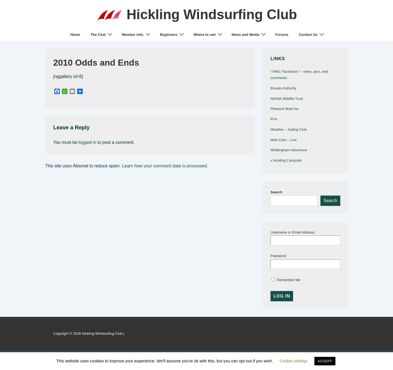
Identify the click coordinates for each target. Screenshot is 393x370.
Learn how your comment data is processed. (165, 166)
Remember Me (286, 280)
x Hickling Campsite (286, 160)
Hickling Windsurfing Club (212, 14)
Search (276, 192)
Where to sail (208, 34)
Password (278, 256)
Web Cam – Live (283, 140)
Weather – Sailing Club (288, 129)
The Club (102, 34)
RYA (274, 119)
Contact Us (312, 34)
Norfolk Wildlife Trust (286, 99)
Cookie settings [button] (294, 361)
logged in (87, 142)
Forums (281, 35)
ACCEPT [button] (325, 361)
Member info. (137, 34)
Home (75, 35)
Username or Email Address (292, 232)
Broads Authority (283, 88)
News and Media (249, 34)
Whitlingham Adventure (288, 150)
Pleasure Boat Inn (284, 109)
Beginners (172, 34)
